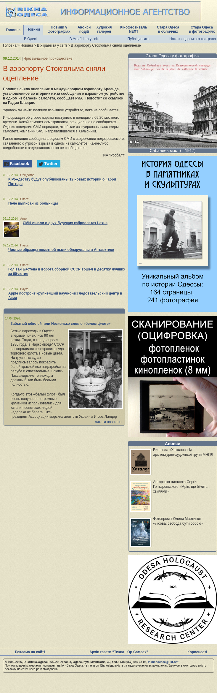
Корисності (197, 652)
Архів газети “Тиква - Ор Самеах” (118, 652)
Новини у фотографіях (59, 29)
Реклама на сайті (30, 652)
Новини (33, 29)
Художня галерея (104, 29)
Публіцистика (139, 39)
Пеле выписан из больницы (33, 203)
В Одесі (30, 39)
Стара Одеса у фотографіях (173, 55)
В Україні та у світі (84, 39)
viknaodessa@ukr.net (163, 662)
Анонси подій (84, 29)
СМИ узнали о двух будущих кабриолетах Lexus (65, 223)
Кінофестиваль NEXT (133, 29)
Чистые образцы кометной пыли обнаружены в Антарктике (61, 250)
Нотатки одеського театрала (192, 39)
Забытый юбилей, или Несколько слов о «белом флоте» (61, 324)
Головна (13, 30)
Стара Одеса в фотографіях (202, 29)
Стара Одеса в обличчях (168, 29)
